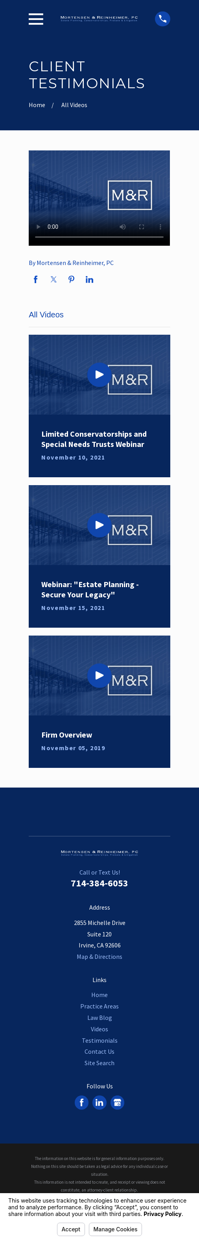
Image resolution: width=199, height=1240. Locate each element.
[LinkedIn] (99, 1102)
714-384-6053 (99, 883)
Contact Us (99, 1051)
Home (99, 995)
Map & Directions (99, 956)
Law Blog (99, 1017)
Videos (99, 1029)
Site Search (99, 1063)
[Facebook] (81, 1102)
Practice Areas (99, 1006)
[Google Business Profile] (117, 1102)
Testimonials (100, 1040)
